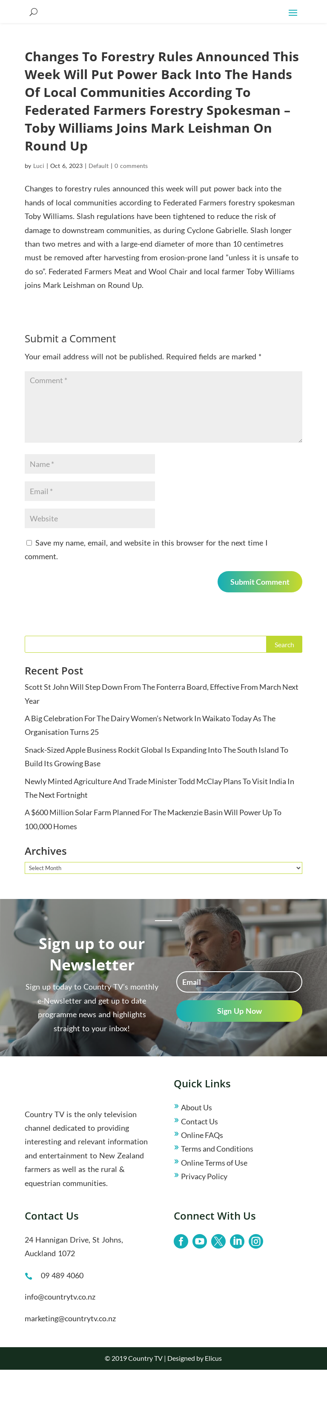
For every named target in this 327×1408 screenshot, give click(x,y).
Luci (38, 204)
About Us (196, 1145)
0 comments (131, 204)
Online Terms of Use (214, 1201)
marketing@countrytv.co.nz (70, 1356)
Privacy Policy (204, 1214)
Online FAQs (202, 1173)
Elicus (213, 1396)
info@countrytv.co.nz (60, 1335)
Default (99, 204)
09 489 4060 (62, 1313)
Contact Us (199, 1159)
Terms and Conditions (217, 1187)
